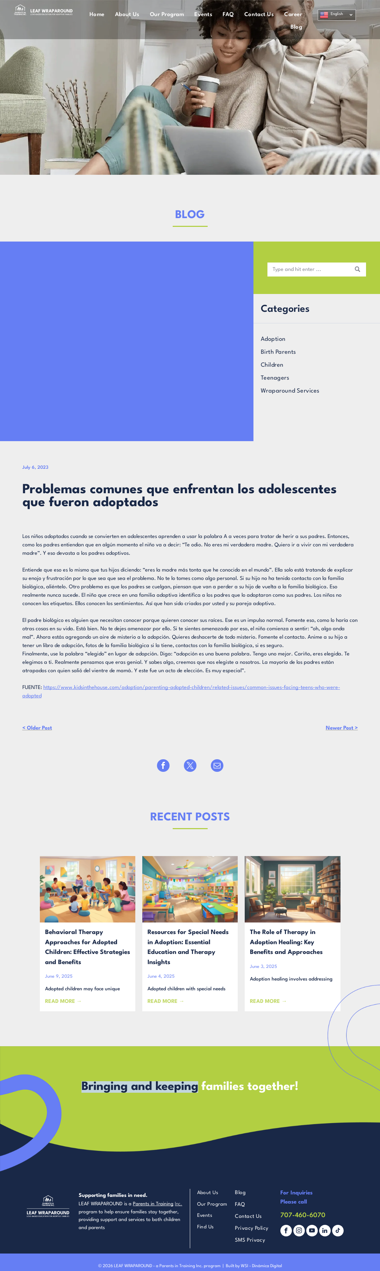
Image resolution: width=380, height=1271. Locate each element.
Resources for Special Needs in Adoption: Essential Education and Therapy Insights (188, 947)
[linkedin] (325, 1231)
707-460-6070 (302, 1215)
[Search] (316, 270)
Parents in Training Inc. (181, 1266)
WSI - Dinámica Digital (261, 1266)
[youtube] (312, 1231)
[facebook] (286, 1231)
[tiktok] (338, 1231)
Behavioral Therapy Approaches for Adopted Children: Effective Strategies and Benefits (87, 947)
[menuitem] (97, 15)
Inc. (178, 1203)
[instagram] (299, 1231)
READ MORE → (63, 1001)
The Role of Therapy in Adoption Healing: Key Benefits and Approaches (286, 942)
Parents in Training (153, 1203)
